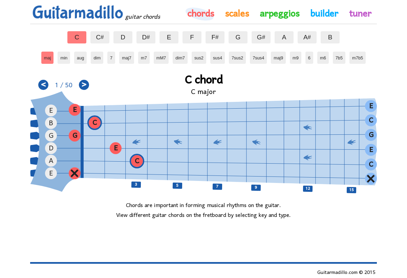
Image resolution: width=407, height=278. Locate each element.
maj (49, 56)
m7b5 (357, 56)
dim (98, 56)
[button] (137, 161)
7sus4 (258, 56)
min (65, 56)
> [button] (84, 85)
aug (82, 56)
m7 (145, 56)
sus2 (199, 56)
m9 (297, 56)
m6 (324, 56)
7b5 (340, 56)
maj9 (279, 56)
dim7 (180, 56)
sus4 (218, 56)
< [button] (43, 85)
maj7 (127, 56)
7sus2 (237, 56)
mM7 (161, 56)
